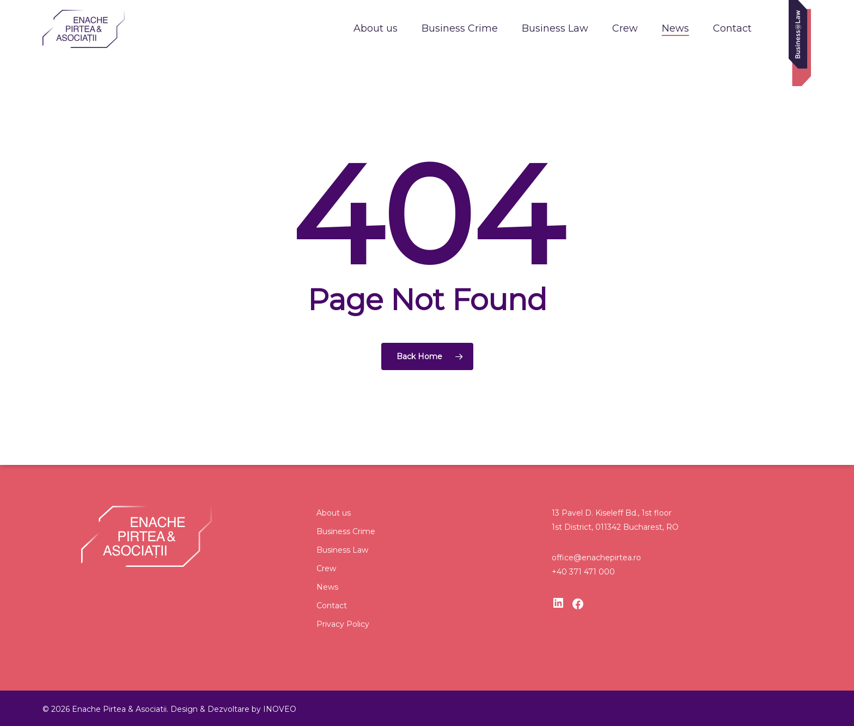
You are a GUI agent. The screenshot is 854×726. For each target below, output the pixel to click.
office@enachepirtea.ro (596, 557)
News (327, 587)
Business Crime (345, 531)
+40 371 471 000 (583, 572)
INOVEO (279, 709)
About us (333, 513)
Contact (331, 605)
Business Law (342, 550)
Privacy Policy (342, 624)
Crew (326, 568)
